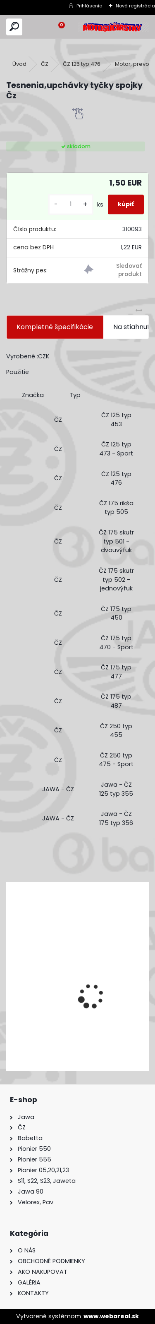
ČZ (44, 64)
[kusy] (71, 204)
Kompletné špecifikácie (55, 327)
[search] (14, 27)
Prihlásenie (89, 5)
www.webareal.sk (111, 1316)
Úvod (19, 64)
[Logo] (113, 26)
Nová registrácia (135, 5)
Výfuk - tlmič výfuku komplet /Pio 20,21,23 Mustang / (65, 1018)
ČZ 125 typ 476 (81, 64)
